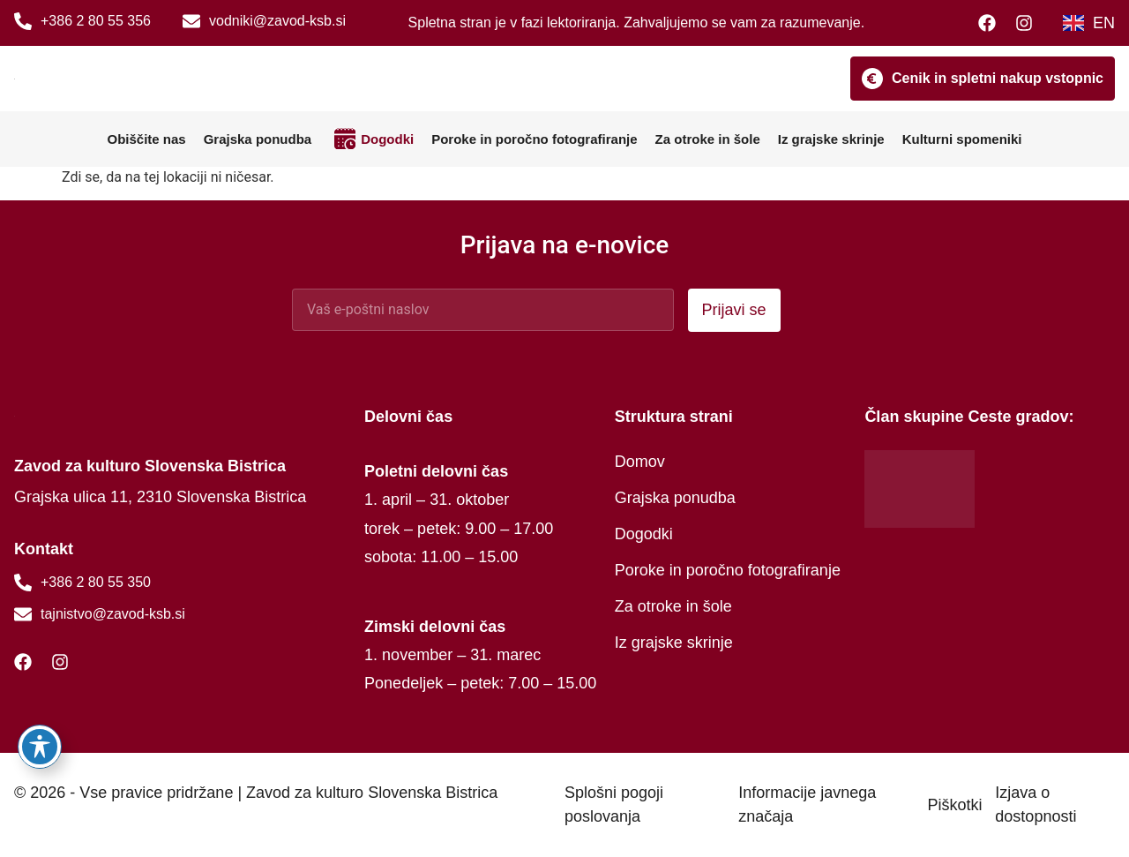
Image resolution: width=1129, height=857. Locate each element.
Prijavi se (734, 310)
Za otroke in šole (707, 139)
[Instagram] (1028, 23)
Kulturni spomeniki (962, 139)
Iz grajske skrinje (831, 139)
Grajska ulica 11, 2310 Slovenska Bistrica (160, 497)
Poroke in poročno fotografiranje (534, 139)
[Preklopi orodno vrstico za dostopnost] (40, 746)
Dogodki (387, 139)
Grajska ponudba (258, 139)
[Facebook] (991, 23)
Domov (640, 461)
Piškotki (954, 805)
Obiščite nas (146, 139)
